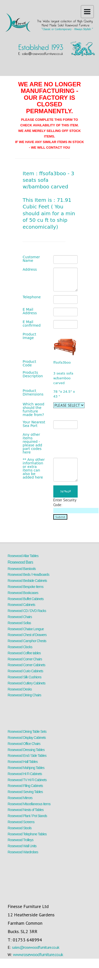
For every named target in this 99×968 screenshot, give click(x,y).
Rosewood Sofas (19, 623)
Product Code (29, 363)
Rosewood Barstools (22, 569)
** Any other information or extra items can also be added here (34, 468)
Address (30, 269)
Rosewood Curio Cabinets (25, 671)
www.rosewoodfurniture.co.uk (38, 954)
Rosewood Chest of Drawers (27, 635)
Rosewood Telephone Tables (27, 834)
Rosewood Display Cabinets (27, 738)
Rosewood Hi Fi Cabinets (25, 774)
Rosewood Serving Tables (25, 792)
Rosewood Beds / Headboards (28, 574)
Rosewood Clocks (20, 647)
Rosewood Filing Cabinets (25, 786)
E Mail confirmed (32, 323)
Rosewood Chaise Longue (26, 629)
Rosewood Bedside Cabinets (27, 581)
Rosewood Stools (19, 828)
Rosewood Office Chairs (24, 744)
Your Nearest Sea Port (34, 423)
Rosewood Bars (20, 562)
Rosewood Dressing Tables (26, 750)
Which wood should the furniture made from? (33, 409)
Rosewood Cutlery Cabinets (26, 683)
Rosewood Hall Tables (23, 762)
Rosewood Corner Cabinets (26, 665)
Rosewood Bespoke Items (25, 587)
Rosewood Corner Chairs (25, 659)
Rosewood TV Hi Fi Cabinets (27, 780)
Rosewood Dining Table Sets (27, 731)
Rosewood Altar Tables (23, 556)
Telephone (32, 297)
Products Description (33, 374)
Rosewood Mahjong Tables (26, 768)
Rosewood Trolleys (20, 840)
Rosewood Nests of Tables (26, 810)
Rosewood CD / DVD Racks (27, 611)
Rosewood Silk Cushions (24, 677)
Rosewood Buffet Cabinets (26, 599)
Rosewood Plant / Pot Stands (27, 816)
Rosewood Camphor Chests (27, 641)
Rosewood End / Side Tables (27, 756)
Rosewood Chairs (20, 617)
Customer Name (31, 258)
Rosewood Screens (21, 822)
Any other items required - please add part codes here (32, 443)
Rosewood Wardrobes (23, 852)
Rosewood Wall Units (22, 846)
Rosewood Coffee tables (24, 653)
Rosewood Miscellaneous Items (29, 804)
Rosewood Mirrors (20, 798)
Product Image (29, 336)
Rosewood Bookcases (23, 593)
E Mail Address (30, 311)
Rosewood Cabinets (21, 605)
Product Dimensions (33, 392)
